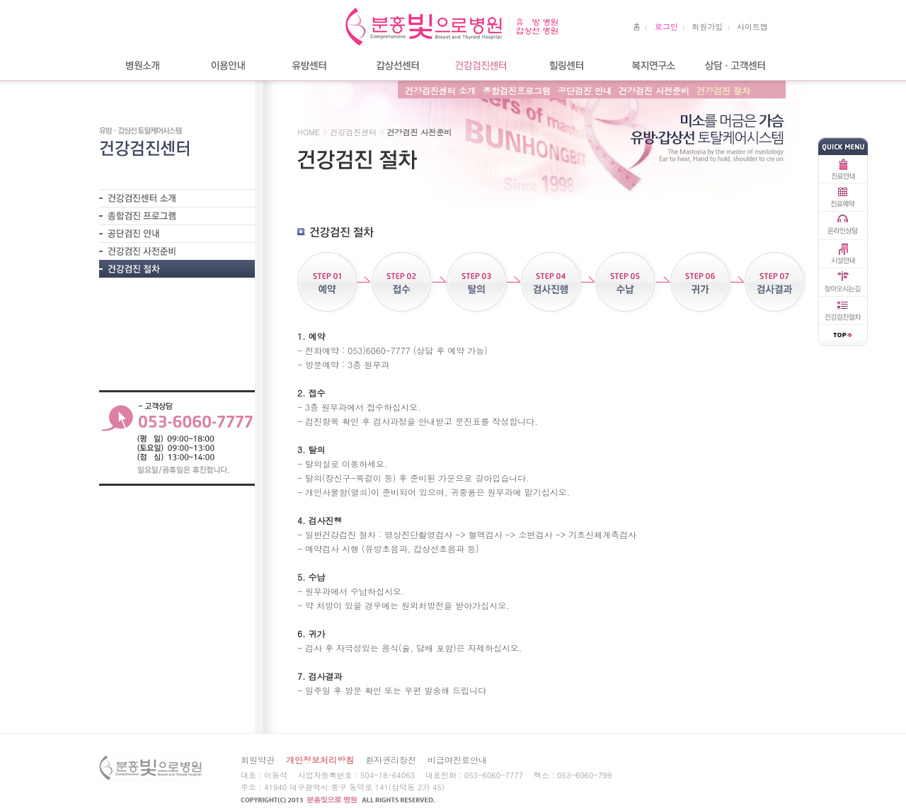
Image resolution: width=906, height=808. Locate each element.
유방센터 (311, 65)
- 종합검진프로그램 (177, 215)
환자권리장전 (390, 759)
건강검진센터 (481, 65)
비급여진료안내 (457, 759)
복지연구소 (651, 65)
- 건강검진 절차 (177, 269)
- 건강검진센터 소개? (177, 198)
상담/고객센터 (736, 65)
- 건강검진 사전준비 (177, 251)
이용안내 (226, 65)
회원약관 (258, 759)
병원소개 (141, 65)
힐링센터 (566, 65)
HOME (308, 132)
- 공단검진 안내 (177, 233)
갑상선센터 (396, 65)
